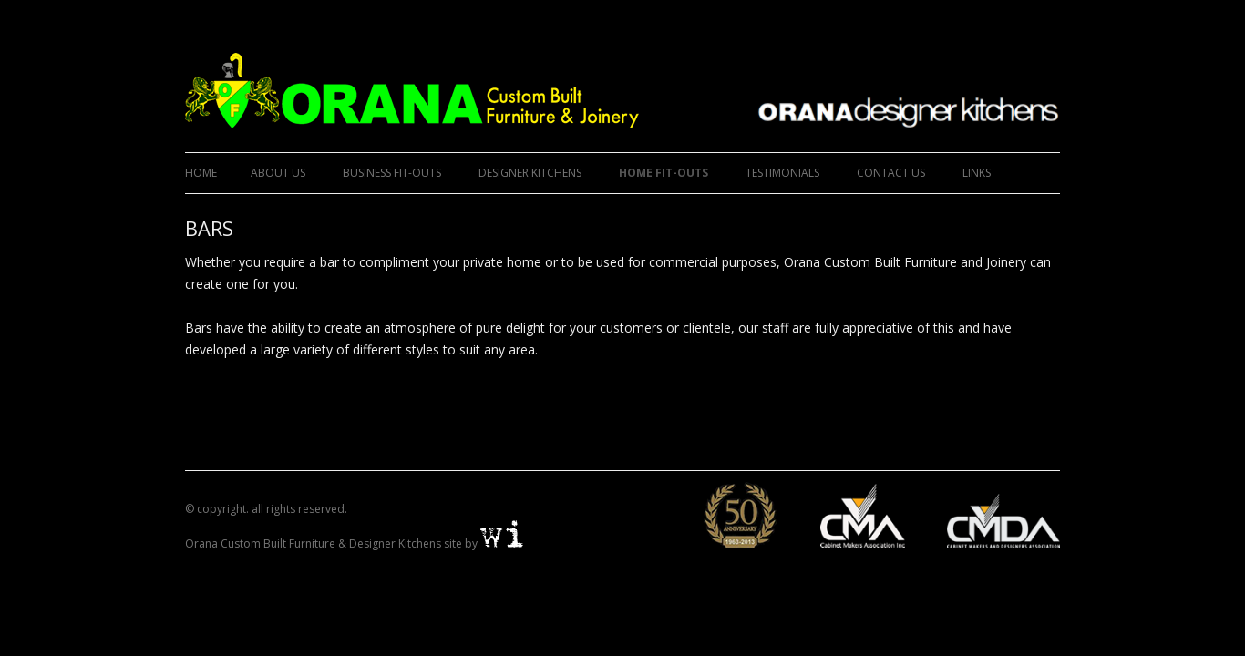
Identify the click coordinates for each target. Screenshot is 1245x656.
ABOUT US (278, 172)
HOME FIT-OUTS (663, 172)
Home (201, 172)
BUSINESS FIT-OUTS (392, 172)
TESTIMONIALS (782, 172)
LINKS (976, 172)
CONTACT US (891, 172)
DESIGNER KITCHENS (529, 172)
